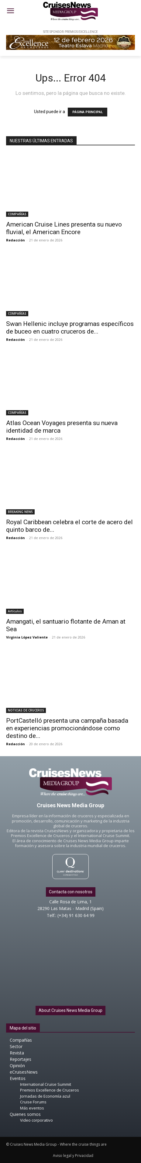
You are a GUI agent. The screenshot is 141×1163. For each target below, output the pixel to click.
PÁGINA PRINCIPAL (87, 112)
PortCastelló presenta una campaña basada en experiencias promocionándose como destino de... (67, 728)
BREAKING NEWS (20, 512)
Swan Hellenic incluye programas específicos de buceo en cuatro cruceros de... (70, 327)
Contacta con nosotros (70, 891)
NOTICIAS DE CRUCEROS (26, 710)
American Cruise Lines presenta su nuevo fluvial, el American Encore (64, 228)
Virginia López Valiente (27, 637)
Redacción (15, 240)
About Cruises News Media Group (70, 1010)
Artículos (15, 611)
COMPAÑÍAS (17, 214)
